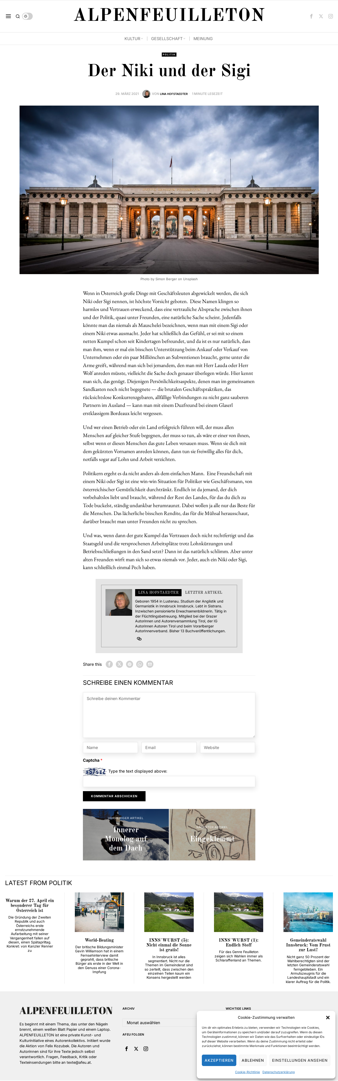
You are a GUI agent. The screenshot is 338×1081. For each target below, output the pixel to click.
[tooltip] (311, 16)
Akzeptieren (219, 1060)
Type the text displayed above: (137, 771)
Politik (169, 54)
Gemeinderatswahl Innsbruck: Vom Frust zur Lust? (308, 946)
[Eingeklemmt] (212, 835)
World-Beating (99, 941)
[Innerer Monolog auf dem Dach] (126, 835)
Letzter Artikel (203, 593)
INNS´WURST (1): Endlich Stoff (238, 943)
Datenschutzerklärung (278, 1072)
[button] (327, 1017)
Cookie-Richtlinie (247, 1072)
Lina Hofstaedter (174, 94)
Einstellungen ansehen (300, 1060)
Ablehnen (253, 1060)
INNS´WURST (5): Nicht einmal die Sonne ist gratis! (168, 946)
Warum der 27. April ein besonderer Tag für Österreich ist (29, 906)
